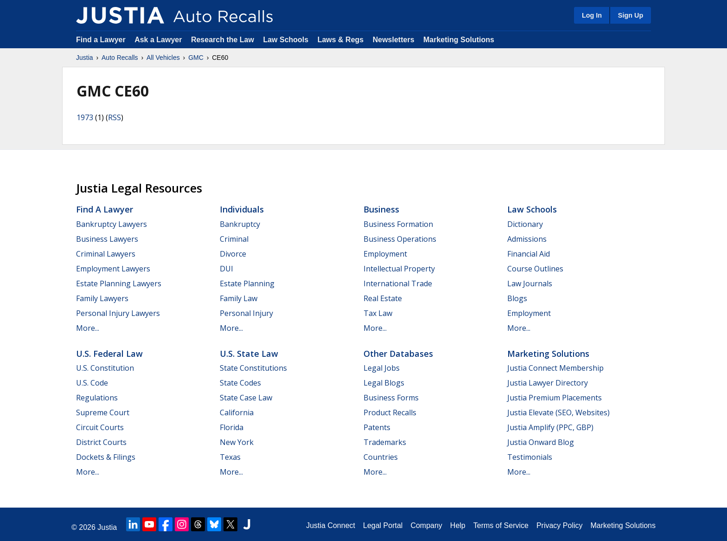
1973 (85, 117)
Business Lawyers (107, 239)
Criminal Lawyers (105, 254)
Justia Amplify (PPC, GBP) (550, 427)
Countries (381, 457)
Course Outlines (535, 269)
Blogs (517, 298)
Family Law (238, 298)
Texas (230, 457)
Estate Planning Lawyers (118, 283)
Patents (377, 427)
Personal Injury (246, 313)
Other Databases (398, 353)
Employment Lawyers (113, 269)
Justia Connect (330, 525)
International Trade (398, 283)
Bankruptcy (240, 224)
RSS (114, 117)
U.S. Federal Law (109, 353)
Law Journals (529, 283)
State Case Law (246, 398)
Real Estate (383, 298)
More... (87, 328)
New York (237, 442)
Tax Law (378, 313)
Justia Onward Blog (540, 442)
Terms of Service (501, 525)
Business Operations (400, 239)
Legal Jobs (382, 368)
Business (381, 209)
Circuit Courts (100, 427)
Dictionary (525, 224)
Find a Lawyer (101, 40)
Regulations (97, 398)
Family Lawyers (102, 298)
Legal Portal (382, 525)
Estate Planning (247, 283)
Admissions (527, 239)
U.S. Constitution (105, 368)
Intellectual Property (399, 269)
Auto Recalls (120, 57)
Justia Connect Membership (555, 368)
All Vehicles (163, 57)
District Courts (101, 442)
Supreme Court (102, 412)
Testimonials (529, 457)
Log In (592, 15)
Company (426, 525)
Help (458, 525)
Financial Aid (528, 254)
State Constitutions (253, 368)
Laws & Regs (341, 40)
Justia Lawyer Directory (547, 383)
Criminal (234, 239)
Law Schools (285, 40)
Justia (84, 57)
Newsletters (394, 40)
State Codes (240, 383)
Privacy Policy (559, 525)
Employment (385, 254)
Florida (231, 427)
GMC (196, 57)
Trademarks (385, 442)
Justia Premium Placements (554, 398)
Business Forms (391, 398)
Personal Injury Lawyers (118, 313)
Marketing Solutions (458, 40)
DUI (226, 269)
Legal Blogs (384, 383)
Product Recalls (390, 412)
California (237, 412)
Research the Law (222, 40)
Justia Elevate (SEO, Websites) (558, 412)
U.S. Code (92, 383)
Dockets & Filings (105, 457)
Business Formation (398, 224)
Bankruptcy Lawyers (111, 224)
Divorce (233, 254)
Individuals (242, 209)
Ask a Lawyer (159, 40)
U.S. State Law (249, 353)
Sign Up (630, 15)
